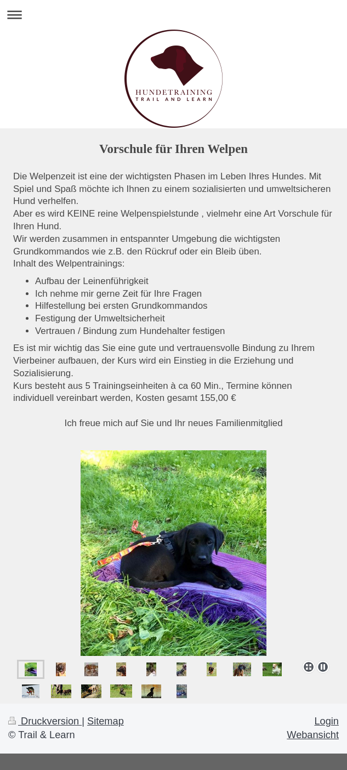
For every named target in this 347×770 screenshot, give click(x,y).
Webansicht (313, 734)
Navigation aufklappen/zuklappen (173, 14)
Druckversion (45, 721)
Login (326, 721)
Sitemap (105, 721)
